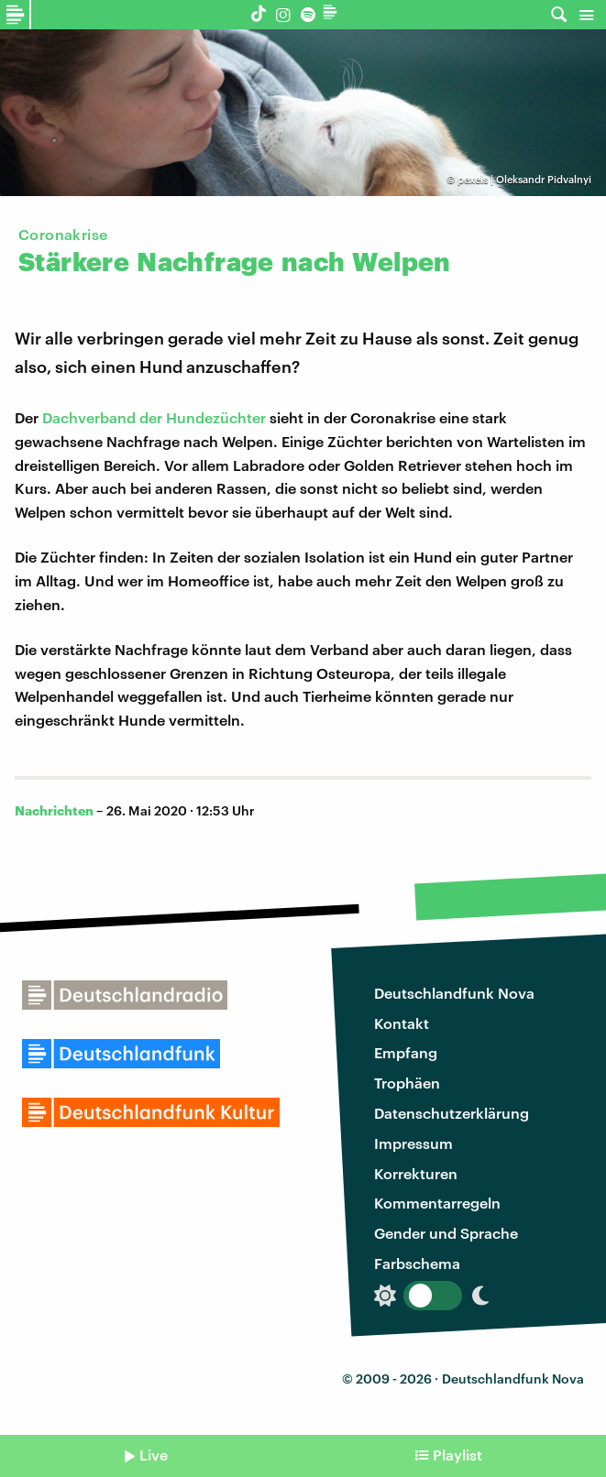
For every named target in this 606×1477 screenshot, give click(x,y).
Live (153, 1454)
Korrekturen (415, 1173)
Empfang (405, 1052)
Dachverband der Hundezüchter (154, 417)
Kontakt (401, 1023)
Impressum (413, 1143)
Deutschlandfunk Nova (454, 992)
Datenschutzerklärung (451, 1112)
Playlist (457, 1454)
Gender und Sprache (446, 1233)
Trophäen (407, 1082)
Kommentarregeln (437, 1202)
